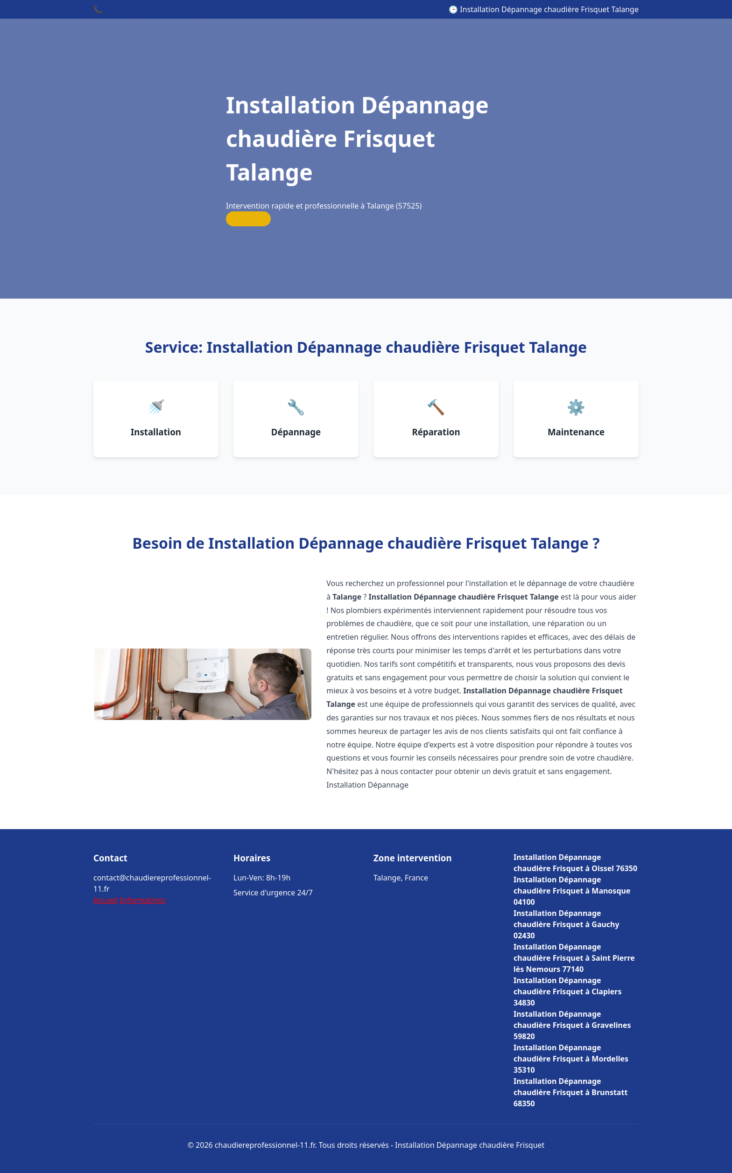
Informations (143, 900)
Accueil (105, 900)
